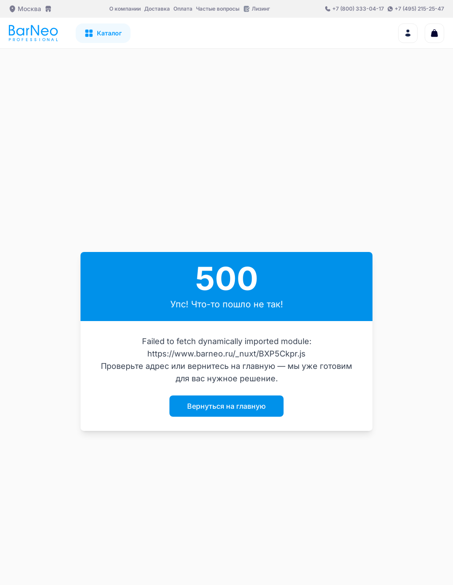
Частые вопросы (217, 8)
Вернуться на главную (226, 406)
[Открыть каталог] (103, 33)
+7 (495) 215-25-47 (419, 8)
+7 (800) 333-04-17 (358, 8)
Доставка (157, 8)
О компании (125, 8)
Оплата (182, 8)
